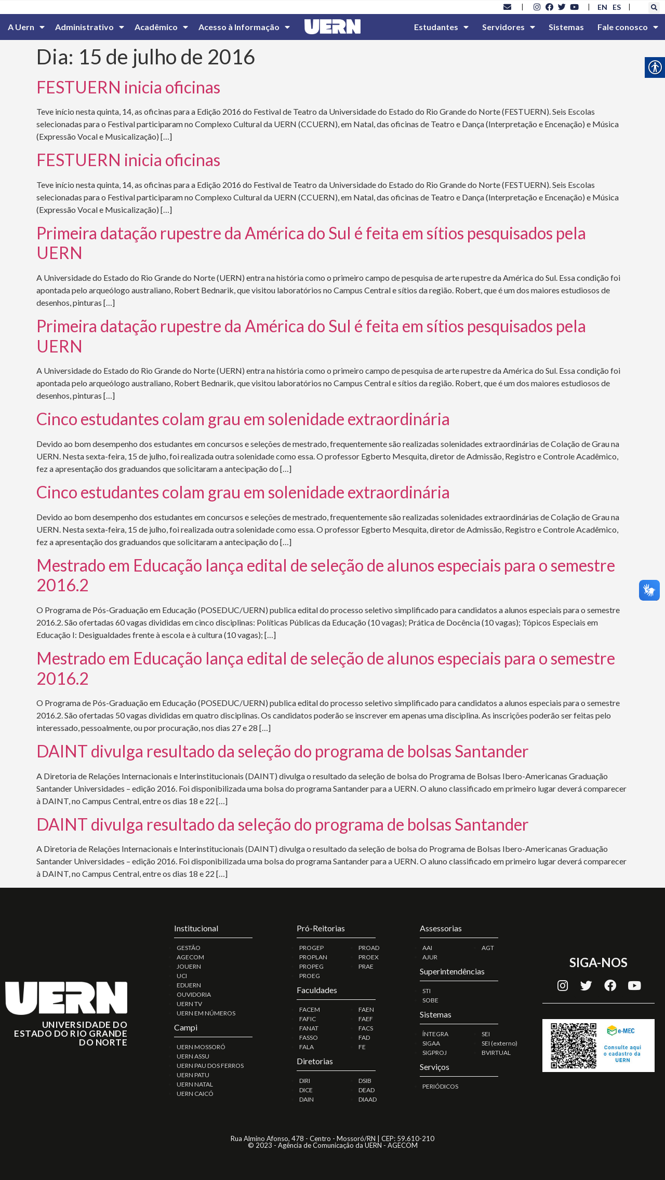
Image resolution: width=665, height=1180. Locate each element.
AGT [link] (488, 948)
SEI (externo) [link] (499, 1043)
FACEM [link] (309, 1009)
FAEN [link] (366, 1009)
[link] (507, 7)
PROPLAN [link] (313, 957)
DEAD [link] (366, 1090)
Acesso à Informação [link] (244, 27)
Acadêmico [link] (161, 27)
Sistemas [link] (566, 27)
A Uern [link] (26, 27)
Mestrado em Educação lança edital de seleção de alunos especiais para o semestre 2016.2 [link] (325, 575)
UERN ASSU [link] (193, 1056)
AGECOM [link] (190, 957)
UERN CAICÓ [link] (195, 1093)
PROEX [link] (368, 957)
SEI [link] (486, 1034)
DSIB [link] (364, 1080)
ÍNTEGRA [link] (435, 1034)
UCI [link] (182, 976)
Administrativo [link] (89, 27)
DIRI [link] (304, 1080)
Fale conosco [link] (627, 27)
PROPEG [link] (311, 966)
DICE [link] (306, 1090)
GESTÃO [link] (189, 948)
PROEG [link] (309, 976)
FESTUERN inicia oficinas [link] (128, 87)
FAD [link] (364, 1037)
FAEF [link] (365, 1019)
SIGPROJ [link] (434, 1052)
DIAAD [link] (367, 1099)
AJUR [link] (429, 957)
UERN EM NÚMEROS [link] (206, 1013)
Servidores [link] (508, 27)
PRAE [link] (366, 966)
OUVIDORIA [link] (194, 994)
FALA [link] (306, 1047)
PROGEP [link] (311, 948)
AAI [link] (427, 948)
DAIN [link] (306, 1099)
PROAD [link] (368, 948)
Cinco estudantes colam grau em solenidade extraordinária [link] (243, 419)
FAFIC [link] (307, 1019)
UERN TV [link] (189, 1004)
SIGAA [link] (431, 1043)
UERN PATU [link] (193, 1075)
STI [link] (426, 991)
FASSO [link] (308, 1037)
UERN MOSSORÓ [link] (201, 1047)
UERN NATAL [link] (195, 1084)
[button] (654, 7)
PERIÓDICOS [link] (440, 1086)
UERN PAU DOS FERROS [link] (210, 1065)
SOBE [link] (430, 1000)
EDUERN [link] (189, 985)
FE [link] (362, 1047)
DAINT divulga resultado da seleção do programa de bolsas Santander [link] (282, 751)
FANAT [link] (308, 1028)
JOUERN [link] (189, 966)
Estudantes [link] (441, 27)
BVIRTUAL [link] (496, 1052)
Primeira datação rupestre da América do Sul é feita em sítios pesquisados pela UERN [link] (311, 243)
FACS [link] (365, 1028)
